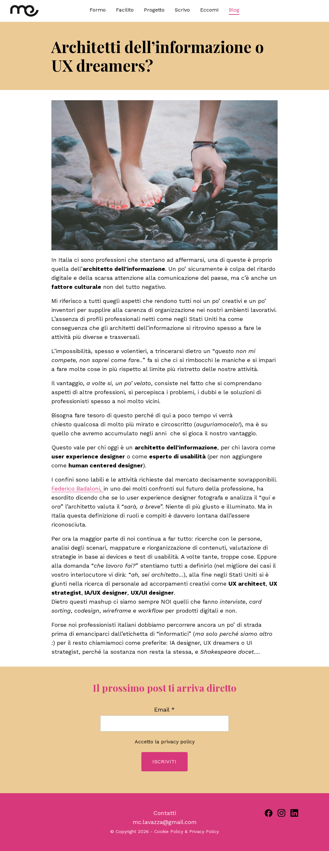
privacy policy (178, 742)
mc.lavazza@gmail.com (165, 822)
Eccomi (209, 10)
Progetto (154, 10)
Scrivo (182, 10)
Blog (234, 10)
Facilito (125, 10)
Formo (98, 10)
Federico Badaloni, (77, 488)
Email (164, 709)
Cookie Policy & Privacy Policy (186, 831)
